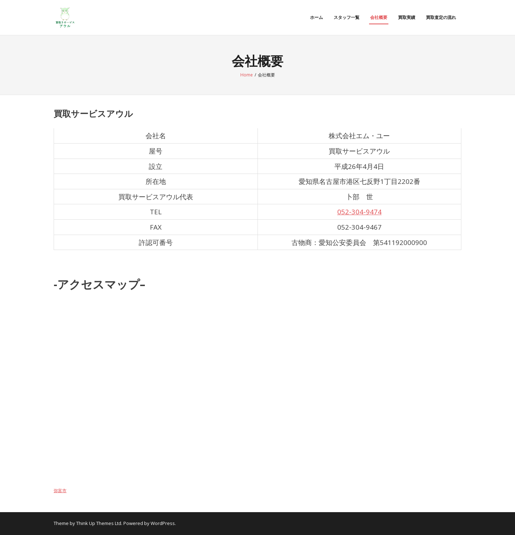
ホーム (316, 17)
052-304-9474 (359, 211)
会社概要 (378, 17)
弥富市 (60, 491)
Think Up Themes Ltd (98, 523)
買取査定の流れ (441, 17)
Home (246, 75)
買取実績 (406, 17)
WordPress (163, 523)
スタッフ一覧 (346, 17)
